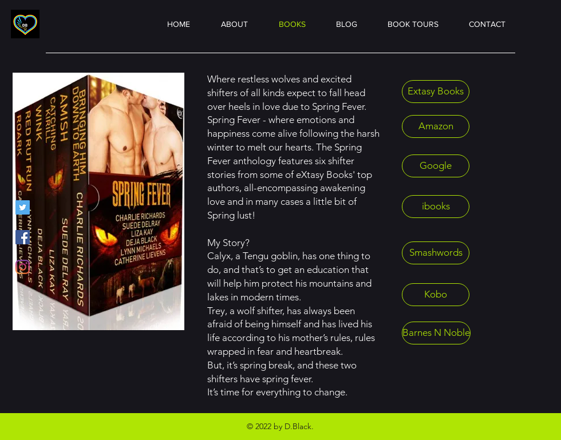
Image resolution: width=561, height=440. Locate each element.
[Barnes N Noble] (436, 333)
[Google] (435, 165)
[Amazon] (435, 126)
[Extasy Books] (435, 91)
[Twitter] (22, 207)
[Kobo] (435, 294)
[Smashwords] (435, 252)
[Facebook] (22, 237)
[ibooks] (435, 206)
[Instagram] (22, 267)
